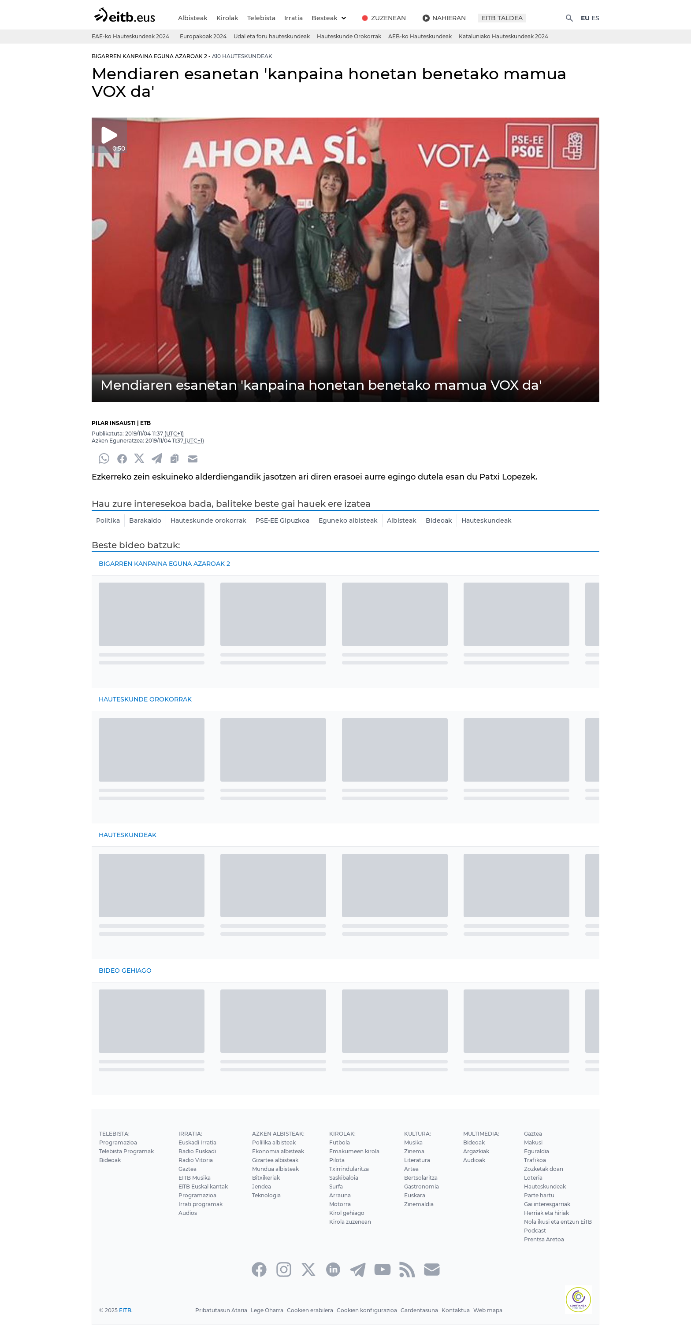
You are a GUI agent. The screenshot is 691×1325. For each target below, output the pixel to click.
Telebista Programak (126, 1151)
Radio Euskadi (196, 1151)
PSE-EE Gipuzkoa (280, 520)
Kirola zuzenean (350, 1221)
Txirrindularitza (348, 1169)
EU (584, 18)
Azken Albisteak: (278, 1133)
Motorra (339, 1204)
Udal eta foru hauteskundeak (270, 36)
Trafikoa (533, 1160)
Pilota (336, 1160)
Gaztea (187, 1169)
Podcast (534, 1230)
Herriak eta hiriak (545, 1213)
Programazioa (117, 1142)
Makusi (532, 1142)
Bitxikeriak (266, 1177)
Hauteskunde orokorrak (207, 520)
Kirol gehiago (346, 1213)
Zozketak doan (542, 1169)
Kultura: (417, 1133)
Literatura (416, 1160)
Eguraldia (535, 1151)
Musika (413, 1142)
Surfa (335, 1186)
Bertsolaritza (420, 1177)
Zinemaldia (419, 1204)
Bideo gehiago (125, 970)
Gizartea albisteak (276, 1160)
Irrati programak (199, 1204)
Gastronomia (421, 1186)
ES (595, 18)
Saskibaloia (343, 1177)
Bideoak (434, 520)
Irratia (292, 18)
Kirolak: (341, 1133)
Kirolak (226, 18)
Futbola (339, 1142)
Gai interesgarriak (546, 1204)
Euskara (414, 1195)
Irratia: (189, 1133)
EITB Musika (194, 1177)
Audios (187, 1213)
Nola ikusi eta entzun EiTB (557, 1221)
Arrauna (339, 1195)
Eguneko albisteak (345, 520)
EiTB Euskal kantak (203, 1186)
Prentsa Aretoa (542, 1239)
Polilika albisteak (275, 1142)
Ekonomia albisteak (279, 1151)
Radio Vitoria (195, 1160)
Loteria (532, 1177)
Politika (107, 520)
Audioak (473, 1160)
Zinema (414, 1151)
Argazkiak (475, 1151)
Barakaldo (144, 520)
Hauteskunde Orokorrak (347, 36)
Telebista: (114, 1133)
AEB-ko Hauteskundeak (418, 36)
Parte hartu (538, 1195)
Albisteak (192, 18)
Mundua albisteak (276, 1169)
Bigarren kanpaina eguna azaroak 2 (164, 564)
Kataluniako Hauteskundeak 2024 (501, 36)
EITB (125, 1310)
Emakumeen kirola (354, 1151)
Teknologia (267, 1195)
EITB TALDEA (502, 18)
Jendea (262, 1186)
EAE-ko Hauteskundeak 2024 (130, 36)
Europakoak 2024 (202, 36)
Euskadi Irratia (196, 1142)
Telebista (260, 18)
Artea (411, 1169)
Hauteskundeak (481, 520)
